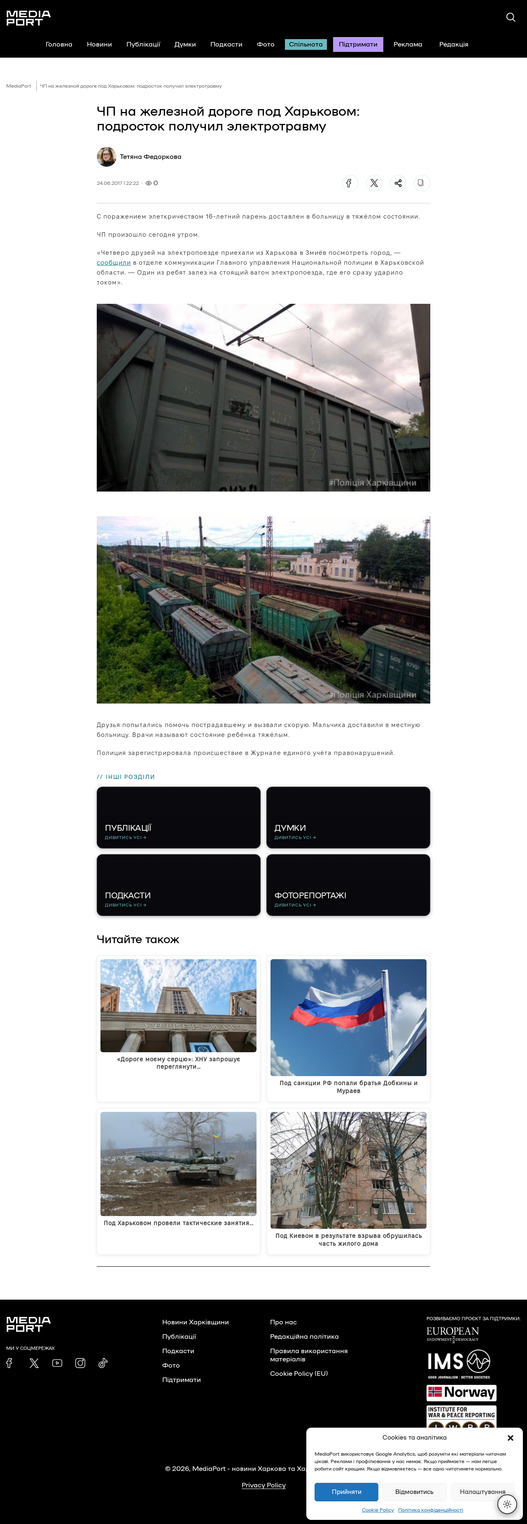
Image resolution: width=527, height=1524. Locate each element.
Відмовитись (414, 1492)
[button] (510, 1438)
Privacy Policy (264, 1485)
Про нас (283, 1322)
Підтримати (358, 44)
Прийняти (346, 1492)
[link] (11, 1363)
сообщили (114, 262)
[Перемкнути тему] (507, 1504)
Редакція (459, 44)
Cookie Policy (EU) (299, 1373)
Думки (185, 44)
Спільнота (306, 44)
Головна (59, 44)
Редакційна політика (304, 1336)
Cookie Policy (378, 1510)
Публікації (143, 44)
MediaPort (18, 86)
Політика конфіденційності (430, 1510)
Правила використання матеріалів (309, 1355)
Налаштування (483, 1492)
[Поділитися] (398, 183)
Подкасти (226, 44)
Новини (99, 44)
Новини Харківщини (195, 1322)
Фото (266, 44)
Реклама (408, 44)
